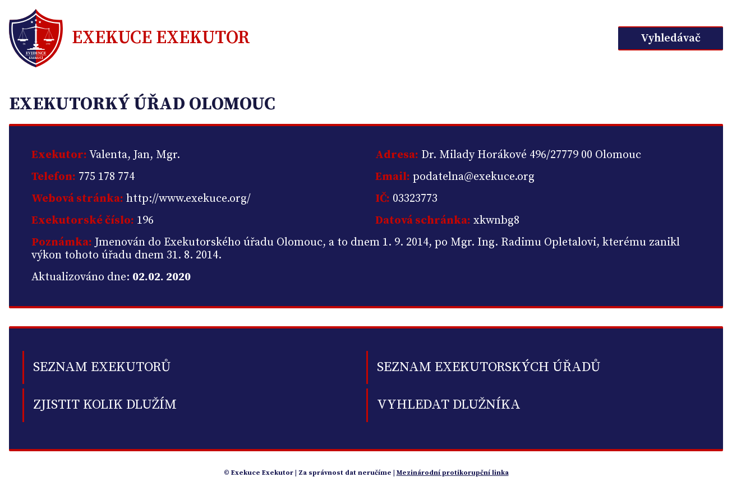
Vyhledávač (671, 38)
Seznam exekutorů (102, 367)
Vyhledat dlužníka (449, 404)
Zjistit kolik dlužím (105, 404)
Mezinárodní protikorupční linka (453, 473)
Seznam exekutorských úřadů (488, 367)
